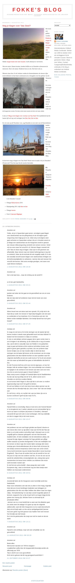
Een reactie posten (8, 563)
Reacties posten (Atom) (20, 570)
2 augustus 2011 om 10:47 (18, 419)
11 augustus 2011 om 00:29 (19, 535)
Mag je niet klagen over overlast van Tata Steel (22, 116)
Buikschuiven (15, 202)
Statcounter (37, 581)
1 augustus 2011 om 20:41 (18, 285)
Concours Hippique (16, 214)
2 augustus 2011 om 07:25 (18, 324)
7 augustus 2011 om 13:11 (18, 521)
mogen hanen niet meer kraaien (16, 61)
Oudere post (47, 566)
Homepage (27, 566)
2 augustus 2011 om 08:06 (18, 398)
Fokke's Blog (37, 10)
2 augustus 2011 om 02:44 (18, 303)
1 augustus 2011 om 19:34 (18, 267)
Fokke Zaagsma (62, 41)
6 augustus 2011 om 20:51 (18, 473)
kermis (13, 210)
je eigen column (48, 194)
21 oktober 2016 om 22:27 (18, 558)
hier (26, 118)
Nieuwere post (7, 566)
